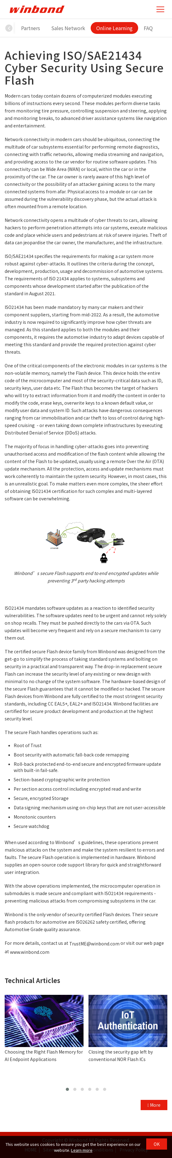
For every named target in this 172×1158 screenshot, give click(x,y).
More (154, 1105)
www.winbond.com (29, 952)
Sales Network (68, 28)
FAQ (148, 28)
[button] (9, 28)
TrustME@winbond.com (94, 944)
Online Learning (114, 28)
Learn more (82, 1150)
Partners (30, 28)
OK (157, 1144)
